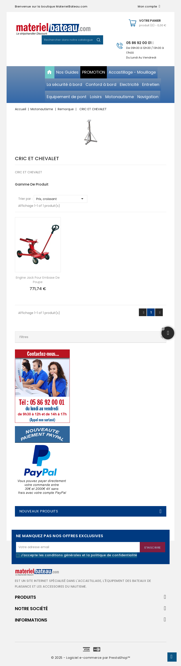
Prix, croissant (60, 198)
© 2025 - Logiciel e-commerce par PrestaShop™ (90, 657)
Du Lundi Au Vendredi (141, 57)
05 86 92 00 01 (140, 42)
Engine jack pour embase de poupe (38, 279)
